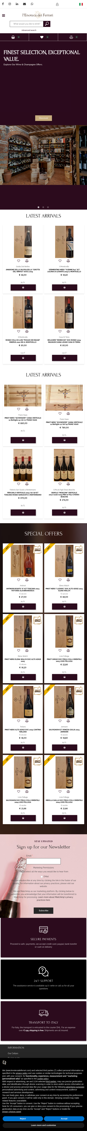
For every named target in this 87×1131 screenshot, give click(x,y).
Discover (44, 118)
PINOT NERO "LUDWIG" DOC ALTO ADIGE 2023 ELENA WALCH (64, 590)
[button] (57, 4)
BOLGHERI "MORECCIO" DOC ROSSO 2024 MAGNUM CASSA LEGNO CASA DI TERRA (64, 341)
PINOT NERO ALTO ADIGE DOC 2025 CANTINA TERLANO (23, 731)
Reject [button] (23, 1119)
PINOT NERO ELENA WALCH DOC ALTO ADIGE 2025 (23, 660)
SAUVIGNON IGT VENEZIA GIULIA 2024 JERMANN (64, 731)
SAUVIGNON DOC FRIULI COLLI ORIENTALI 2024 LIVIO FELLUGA (23, 801)
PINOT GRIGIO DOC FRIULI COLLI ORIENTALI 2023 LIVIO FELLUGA (64, 660)
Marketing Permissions (43, 868)
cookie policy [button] (42, 1079)
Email (29, 856)
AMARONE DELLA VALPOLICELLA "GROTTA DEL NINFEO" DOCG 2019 (23, 271)
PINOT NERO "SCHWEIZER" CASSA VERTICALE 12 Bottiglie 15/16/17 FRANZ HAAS (23, 419)
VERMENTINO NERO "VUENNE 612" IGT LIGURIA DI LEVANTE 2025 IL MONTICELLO (64, 271)
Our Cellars (13, 1053)
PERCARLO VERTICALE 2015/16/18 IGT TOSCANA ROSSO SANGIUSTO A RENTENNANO (22, 494)
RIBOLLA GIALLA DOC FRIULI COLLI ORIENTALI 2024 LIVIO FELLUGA (64, 801)
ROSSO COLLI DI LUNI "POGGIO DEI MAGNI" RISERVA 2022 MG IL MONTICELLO (23, 341)
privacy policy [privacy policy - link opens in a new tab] (22, 1073)
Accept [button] (64, 1119)
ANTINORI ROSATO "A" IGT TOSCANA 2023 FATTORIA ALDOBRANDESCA (22, 590)
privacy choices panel (11, 1112)
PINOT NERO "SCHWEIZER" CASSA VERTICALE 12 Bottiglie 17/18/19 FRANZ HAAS (64, 423)
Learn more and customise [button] (43, 1125)
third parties (51, 1081)
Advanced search (29, 30)
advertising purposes (75, 1087)
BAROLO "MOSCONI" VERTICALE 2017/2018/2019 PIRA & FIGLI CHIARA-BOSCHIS (64, 495)
